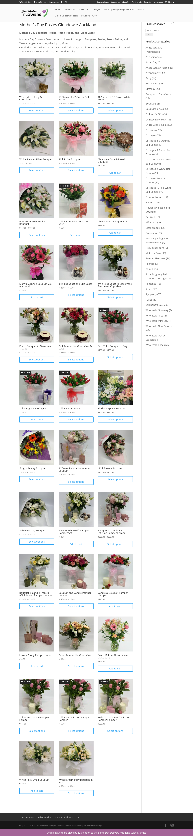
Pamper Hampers (155, 258)
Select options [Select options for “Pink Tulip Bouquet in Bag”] (115, 357)
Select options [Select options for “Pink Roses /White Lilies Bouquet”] (37, 235)
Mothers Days (153, 253)
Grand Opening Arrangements (117, 10)
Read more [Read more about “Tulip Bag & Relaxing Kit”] (37, 419)
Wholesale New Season (159, 326)
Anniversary (152, 57)
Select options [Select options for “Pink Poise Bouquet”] (76, 170)
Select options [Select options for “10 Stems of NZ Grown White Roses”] (115, 110)
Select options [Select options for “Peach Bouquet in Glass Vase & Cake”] (37, 359)
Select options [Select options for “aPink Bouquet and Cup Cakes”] (76, 294)
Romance (151, 283)
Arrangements (154, 73)
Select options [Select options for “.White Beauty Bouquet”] (37, 541)
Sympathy (151, 294)
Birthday (150, 88)
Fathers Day (152, 202)
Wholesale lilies (154, 315)
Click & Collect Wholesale (66, 16)
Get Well (150, 217)
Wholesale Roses (155, 345)
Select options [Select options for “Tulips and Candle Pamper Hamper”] (37, 730)
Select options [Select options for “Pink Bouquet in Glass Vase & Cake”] (76, 359)
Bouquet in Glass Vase (158, 94)
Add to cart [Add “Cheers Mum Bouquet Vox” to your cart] (115, 232)
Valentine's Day (154, 304)
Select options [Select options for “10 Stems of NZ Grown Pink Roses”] (76, 110)
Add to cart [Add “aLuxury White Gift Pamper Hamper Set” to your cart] (76, 544)
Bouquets (151, 103)
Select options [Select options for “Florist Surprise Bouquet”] (115, 419)
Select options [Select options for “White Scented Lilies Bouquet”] (37, 170)
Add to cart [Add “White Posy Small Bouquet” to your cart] (37, 790)
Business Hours (103, 2)
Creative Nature (154, 197)
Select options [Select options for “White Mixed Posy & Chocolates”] (37, 110)
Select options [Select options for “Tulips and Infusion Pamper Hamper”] (76, 730)
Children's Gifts (154, 114)
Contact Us (115, 2)
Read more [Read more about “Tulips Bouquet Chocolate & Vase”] (76, 235)
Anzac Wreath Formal (158, 67)
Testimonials (137, 2)
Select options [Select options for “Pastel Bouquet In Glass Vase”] (76, 666)
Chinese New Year (156, 119)
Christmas (151, 130)
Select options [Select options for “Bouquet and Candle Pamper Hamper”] (76, 606)
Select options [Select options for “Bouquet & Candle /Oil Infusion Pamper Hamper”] (115, 544)
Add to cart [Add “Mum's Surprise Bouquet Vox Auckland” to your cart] (37, 297)
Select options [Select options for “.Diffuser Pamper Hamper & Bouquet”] (76, 481)
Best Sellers (152, 83)
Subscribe (147, 2)
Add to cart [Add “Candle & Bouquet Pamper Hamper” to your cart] (115, 606)
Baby (148, 78)
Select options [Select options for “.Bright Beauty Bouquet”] (37, 479)
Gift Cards (151, 222)
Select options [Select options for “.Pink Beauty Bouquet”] (115, 479)
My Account (158, 2)
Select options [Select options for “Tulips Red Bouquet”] (76, 419)
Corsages (96, 10)
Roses (149, 289)
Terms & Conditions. (63, 817)
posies (149, 269)
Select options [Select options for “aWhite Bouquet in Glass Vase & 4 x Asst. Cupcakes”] (115, 297)
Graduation (152, 233)
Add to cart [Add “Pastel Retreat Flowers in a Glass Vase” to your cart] (115, 668)
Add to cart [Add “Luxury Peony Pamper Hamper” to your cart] (37, 666)
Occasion (68, 10)
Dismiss (141, 832)
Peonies (150, 263)
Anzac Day (151, 62)
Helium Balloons (155, 247)
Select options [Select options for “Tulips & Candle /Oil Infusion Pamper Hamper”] (115, 730)
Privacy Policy (44, 817)
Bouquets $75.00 (89, 16)
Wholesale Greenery (157, 310)
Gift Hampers (153, 227)
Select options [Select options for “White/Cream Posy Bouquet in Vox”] (76, 793)
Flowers (82, 10)
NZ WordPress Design (92, 825)
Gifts (140, 10)
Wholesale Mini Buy (157, 320)
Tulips (149, 299)
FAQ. (79, 817)
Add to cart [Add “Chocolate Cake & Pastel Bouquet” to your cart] (115, 172)
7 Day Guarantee (27, 817)
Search (149, 34)
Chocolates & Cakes (157, 124)
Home (57, 10)
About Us (125, 2)
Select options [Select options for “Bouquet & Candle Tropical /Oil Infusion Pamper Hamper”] (37, 606)
